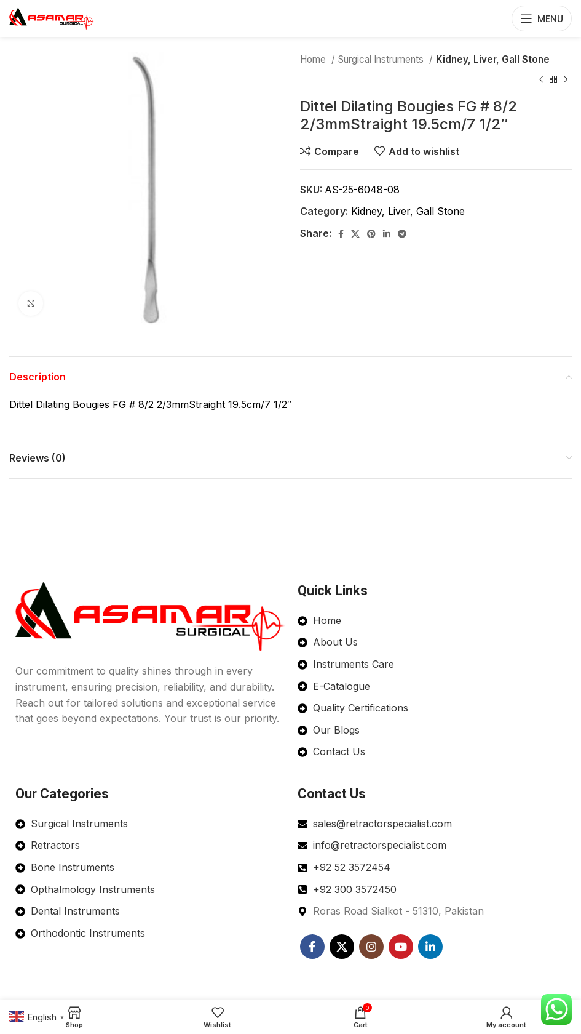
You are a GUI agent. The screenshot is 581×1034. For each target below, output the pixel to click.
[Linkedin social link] (386, 234)
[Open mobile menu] (541, 18)
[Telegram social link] (402, 234)
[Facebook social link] (340, 234)
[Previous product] (541, 79)
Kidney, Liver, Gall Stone (493, 59)
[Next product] (565, 79)
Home (314, 59)
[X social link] (355, 234)
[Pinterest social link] (371, 234)
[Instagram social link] (371, 946)
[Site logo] (51, 17)
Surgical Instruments (382, 59)
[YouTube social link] (401, 946)
